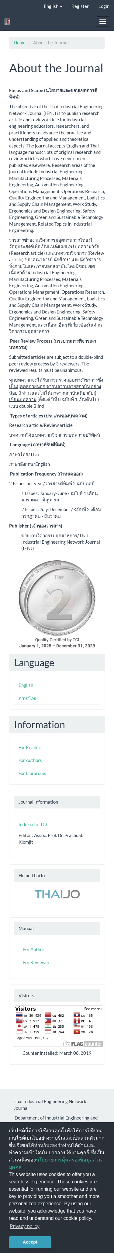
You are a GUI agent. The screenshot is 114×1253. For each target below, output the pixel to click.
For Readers (31, 747)
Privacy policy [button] (25, 1226)
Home (20, 42)
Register (80, 6)
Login (103, 6)
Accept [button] (30, 1242)
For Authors (30, 760)
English (26, 685)
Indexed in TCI (33, 824)
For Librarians (32, 773)
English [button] (53, 6)
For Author (33, 949)
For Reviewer (36, 962)
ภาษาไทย (28, 698)
